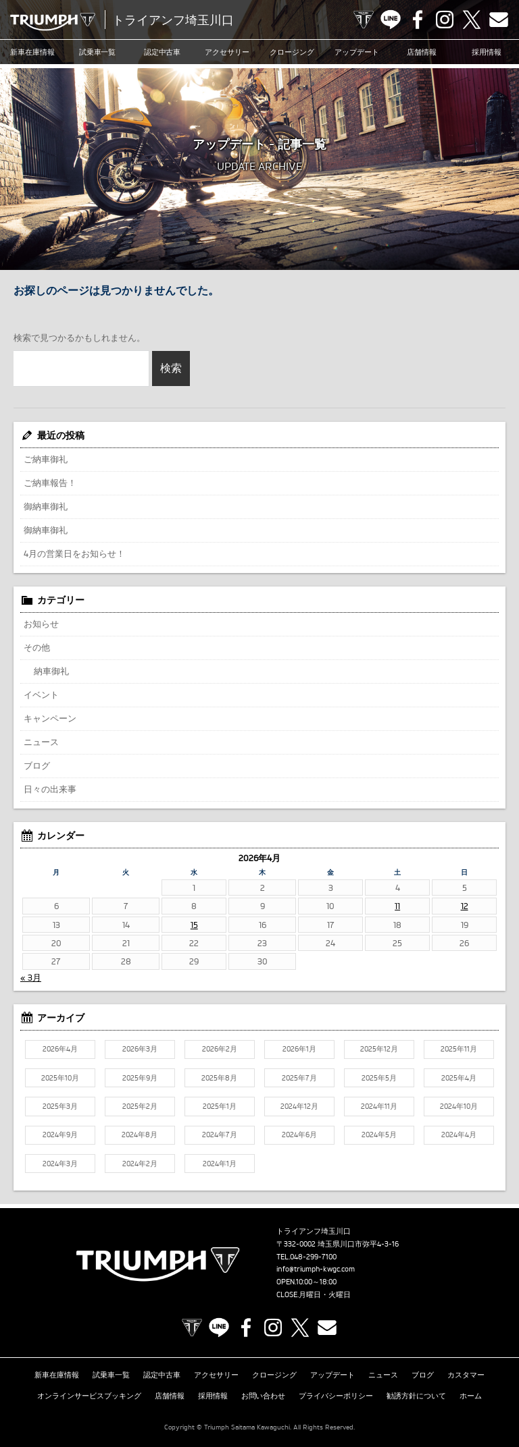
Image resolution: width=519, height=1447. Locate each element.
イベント (41, 694)
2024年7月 (219, 1134)
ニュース (41, 741)
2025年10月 (60, 1078)
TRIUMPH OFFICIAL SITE (363, 19)
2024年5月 (379, 1134)
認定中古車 (162, 52)
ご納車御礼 (46, 459)
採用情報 (486, 52)
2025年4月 (458, 1078)
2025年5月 (379, 1078)
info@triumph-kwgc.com (315, 1269)
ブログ (37, 765)
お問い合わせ (263, 1395)
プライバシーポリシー (336, 1395)
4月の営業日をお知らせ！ (74, 553)
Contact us (499, 19)
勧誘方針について (416, 1395)
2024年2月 (139, 1163)
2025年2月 (139, 1106)
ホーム (471, 1395)
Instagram (445, 19)
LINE (390, 19)
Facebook (417, 19)
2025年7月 (299, 1078)
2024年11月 (379, 1106)
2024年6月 (299, 1134)
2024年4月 (458, 1134)
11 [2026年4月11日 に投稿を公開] (397, 905)
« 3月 (30, 977)
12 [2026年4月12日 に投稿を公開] (464, 905)
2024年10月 (459, 1106)
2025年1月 (220, 1106)
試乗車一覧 (97, 52)
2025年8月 (219, 1078)
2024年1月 (220, 1163)
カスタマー (466, 1375)
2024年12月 (299, 1106)
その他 (37, 647)
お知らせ (41, 623)
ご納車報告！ (50, 482)
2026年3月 (139, 1049)
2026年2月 (219, 1049)
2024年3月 (60, 1163)
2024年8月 (139, 1134)
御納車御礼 (46, 506)
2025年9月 (139, 1078)
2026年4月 (60, 1049)
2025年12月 (379, 1049)
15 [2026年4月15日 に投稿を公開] (194, 924)
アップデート (357, 52)
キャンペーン (50, 718)
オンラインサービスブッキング (89, 1395)
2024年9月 (60, 1134)
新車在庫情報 (32, 52)
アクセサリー (227, 52)
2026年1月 (299, 1049)
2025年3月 (60, 1106)
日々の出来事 (50, 789)
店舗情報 (422, 52)
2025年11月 (459, 1049)
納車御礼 (51, 670)
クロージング (292, 52)
